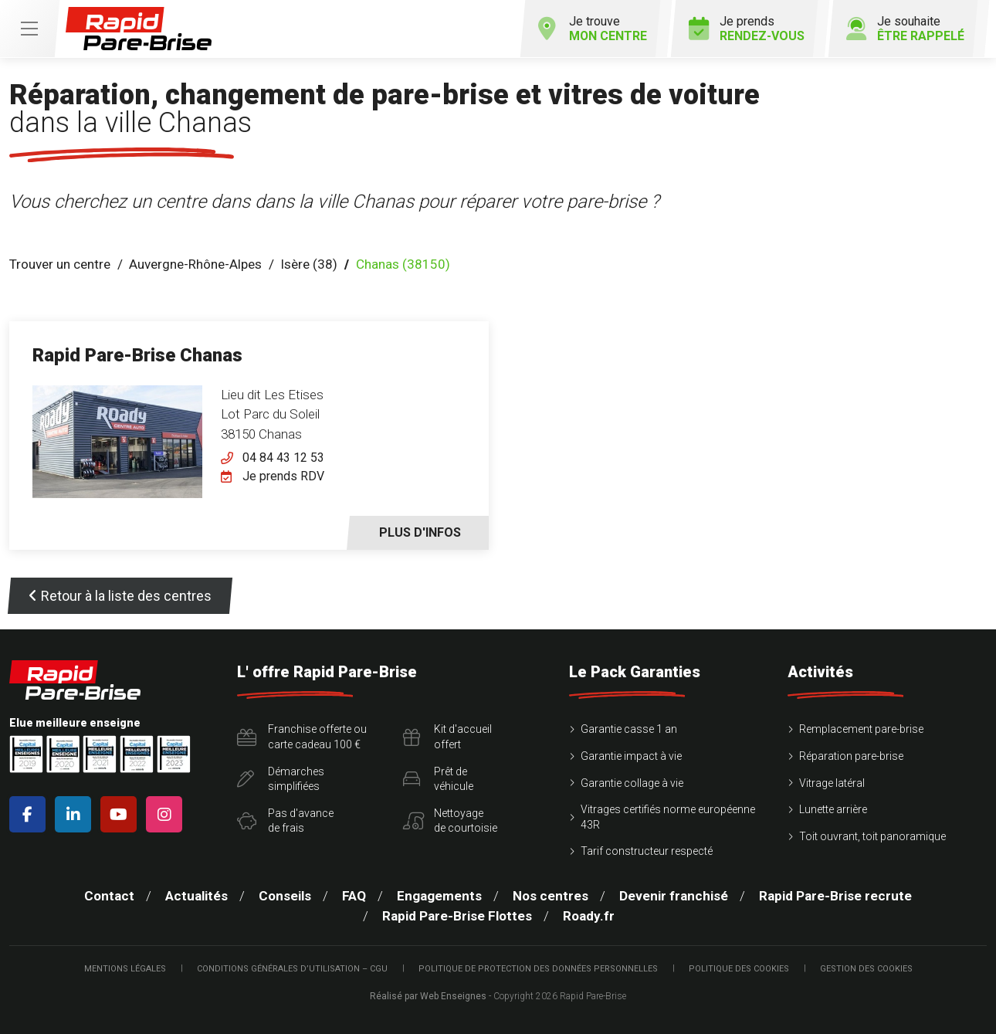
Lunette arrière (833, 809)
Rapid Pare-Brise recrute (835, 895)
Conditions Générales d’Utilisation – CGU (292, 969)
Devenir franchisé (673, 895)
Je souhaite (905, 28)
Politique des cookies (739, 969)
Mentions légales (125, 969)
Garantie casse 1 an (629, 729)
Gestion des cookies (866, 969)
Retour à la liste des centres (120, 596)
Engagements (439, 895)
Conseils (285, 895)
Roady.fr (589, 916)
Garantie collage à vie (632, 783)
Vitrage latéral (832, 783)
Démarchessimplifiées (280, 779)
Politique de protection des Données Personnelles (538, 969)
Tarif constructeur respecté (647, 851)
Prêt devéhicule (438, 779)
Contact (109, 895)
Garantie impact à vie (631, 756)
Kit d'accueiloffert (447, 737)
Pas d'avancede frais (285, 821)
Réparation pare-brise (851, 756)
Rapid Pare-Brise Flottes (457, 916)
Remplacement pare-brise (861, 729)
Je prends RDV (283, 476)
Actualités (196, 895)
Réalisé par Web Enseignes (428, 996)
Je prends (747, 28)
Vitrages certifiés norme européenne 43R (668, 817)
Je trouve (592, 28)
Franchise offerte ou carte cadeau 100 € (302, 737)
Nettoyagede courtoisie (450, 821)
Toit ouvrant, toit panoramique (872, 836)
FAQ (354, 895)
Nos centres (550, 895)
